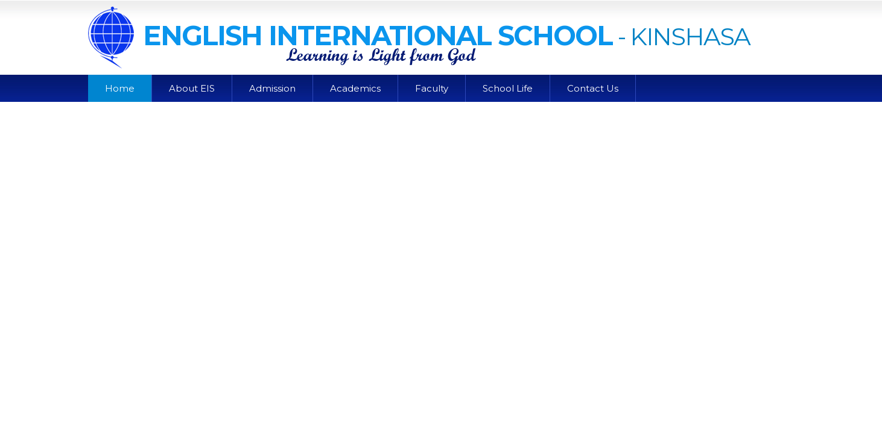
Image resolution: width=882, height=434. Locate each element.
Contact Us (592, 88)
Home (120, 88)
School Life (508, 88)
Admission (272, 88)
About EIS (192, 88)
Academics (355, 88)
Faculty (431, 88)
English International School (350, 35)
